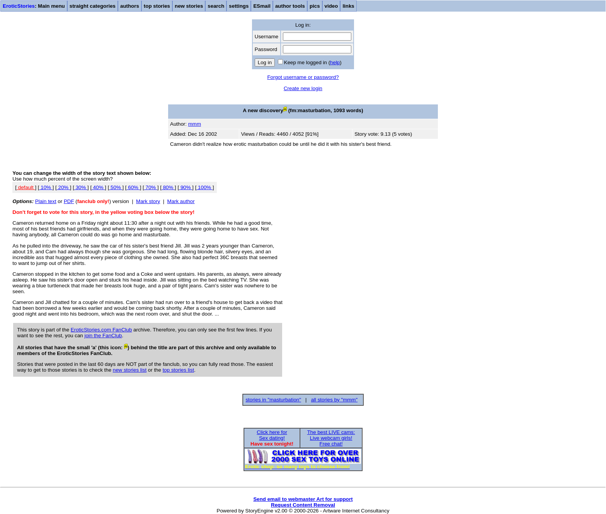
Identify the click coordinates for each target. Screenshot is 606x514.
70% (150, 187)
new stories (189, 6)
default (26, 187)
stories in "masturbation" (273, 400)
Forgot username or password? (303, 77)
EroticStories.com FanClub (101, 330)
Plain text (45, 201)
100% (204, 187)
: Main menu (34, 6)
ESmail (261, 6)
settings (239, 6)
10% (46, 187)
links (348, 6)
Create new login (303, 88)
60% (133, 187)
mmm (194, 124)
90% (185, 187)
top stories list (178, 370)
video (331, 6)
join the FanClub (103, 335)
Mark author (181, 201)
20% (63, 187)
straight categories (93, 6)
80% (168, 187)
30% (80, 187)
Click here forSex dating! (272, 435)
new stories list (129, 370)
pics (315, 6)
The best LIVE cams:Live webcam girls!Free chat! (331, 438)
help (335, 62)
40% (98, 187)
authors (129, 6)
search (216, 6)
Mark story (148, 201)
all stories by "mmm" (334, 400)
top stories (157, 6)
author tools (290, 6)
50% (115, 187)
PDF (69, 201)
